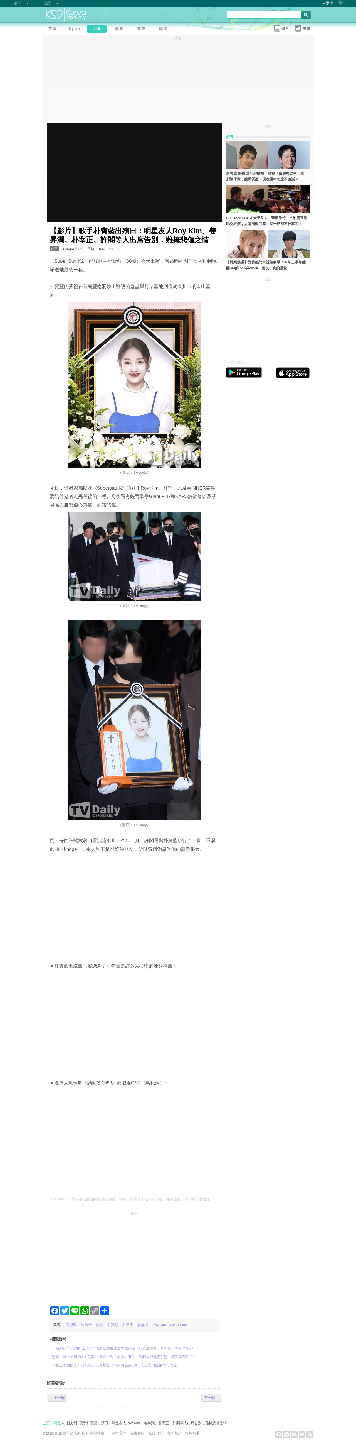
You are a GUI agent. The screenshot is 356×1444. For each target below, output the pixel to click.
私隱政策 (156, 1433)
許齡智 (86, 1325)
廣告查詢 (174, 1433)
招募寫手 (192, 1433)
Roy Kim (159, 1325)
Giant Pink (178, 1325)
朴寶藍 (112, 1325)
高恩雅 (71, 1325)
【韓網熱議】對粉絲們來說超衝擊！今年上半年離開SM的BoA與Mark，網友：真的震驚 (266, 265)
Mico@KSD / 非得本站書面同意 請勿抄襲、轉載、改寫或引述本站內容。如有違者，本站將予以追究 (130, 1199)
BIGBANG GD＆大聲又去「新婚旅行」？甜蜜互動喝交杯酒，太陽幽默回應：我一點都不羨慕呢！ (267, 221)
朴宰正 (127, 1325)
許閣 (99, 1325)
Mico (112, 249)
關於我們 (119, 1433)
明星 (54, 249)
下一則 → (211, 1398)
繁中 (329, 3)
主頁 (46, 1423)
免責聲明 (137, 1433)
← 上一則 (57, 1398)
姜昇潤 (142, 1325)
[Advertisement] (134, 1257)
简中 (342, 3)
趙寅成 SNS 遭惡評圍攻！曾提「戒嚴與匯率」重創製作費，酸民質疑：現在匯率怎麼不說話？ (265, 176)
